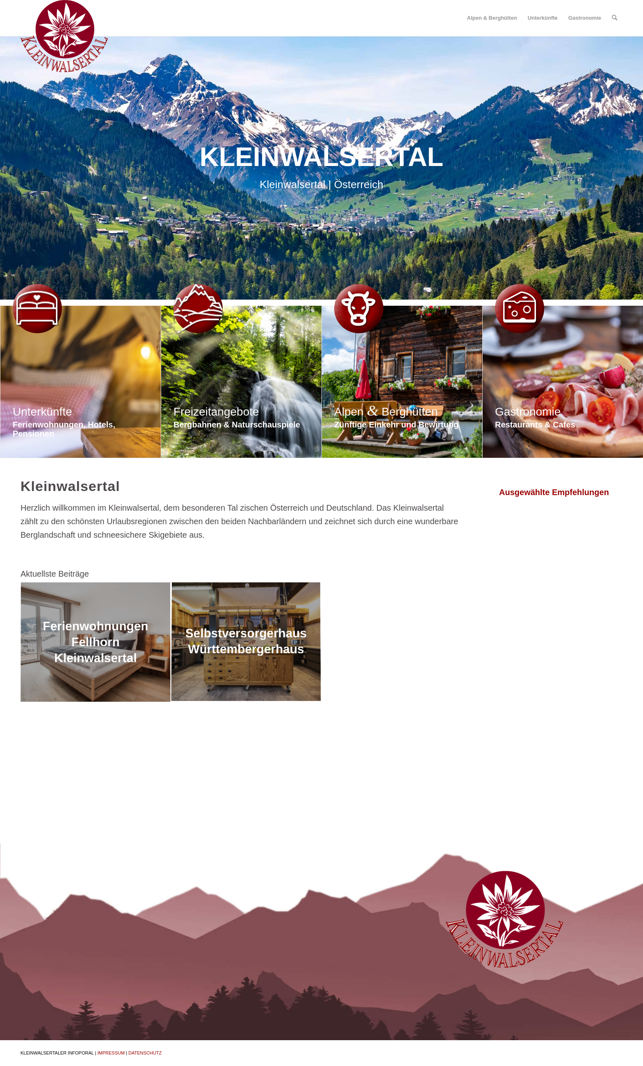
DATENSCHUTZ (145, 1052)
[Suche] (614, 18)
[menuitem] (492, 18)
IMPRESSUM (111, 1052)
